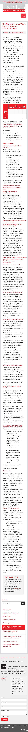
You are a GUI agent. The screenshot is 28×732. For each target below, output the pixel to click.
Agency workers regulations (11, 613)
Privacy (21, 657)
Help (25, 657)
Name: (2, 698)
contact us (17, 588)
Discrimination (7, 609)
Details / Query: (5, 710)
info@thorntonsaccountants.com (14, 2)
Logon (9, 1)
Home (2, 657)
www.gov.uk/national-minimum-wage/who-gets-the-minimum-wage (12, 187)
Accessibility (11, 657)
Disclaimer (17, 657)
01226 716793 (18, 1)
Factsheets (5, 32)
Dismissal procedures (9, 619)
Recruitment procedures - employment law (10, 632)
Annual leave (6, 616)
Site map (3, 658)
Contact (6, 657)
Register (4, 1)
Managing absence (8, 623)
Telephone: (3, 702)
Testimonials (3, 678)
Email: (2, 706)
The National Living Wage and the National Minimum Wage (12, 627)
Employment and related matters (16, 32)
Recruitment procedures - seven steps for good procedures (12, 637)
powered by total (5, 725)
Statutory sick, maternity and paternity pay (11, 645)
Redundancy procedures (10, 641)
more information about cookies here (7, 727)
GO (23, 603)
